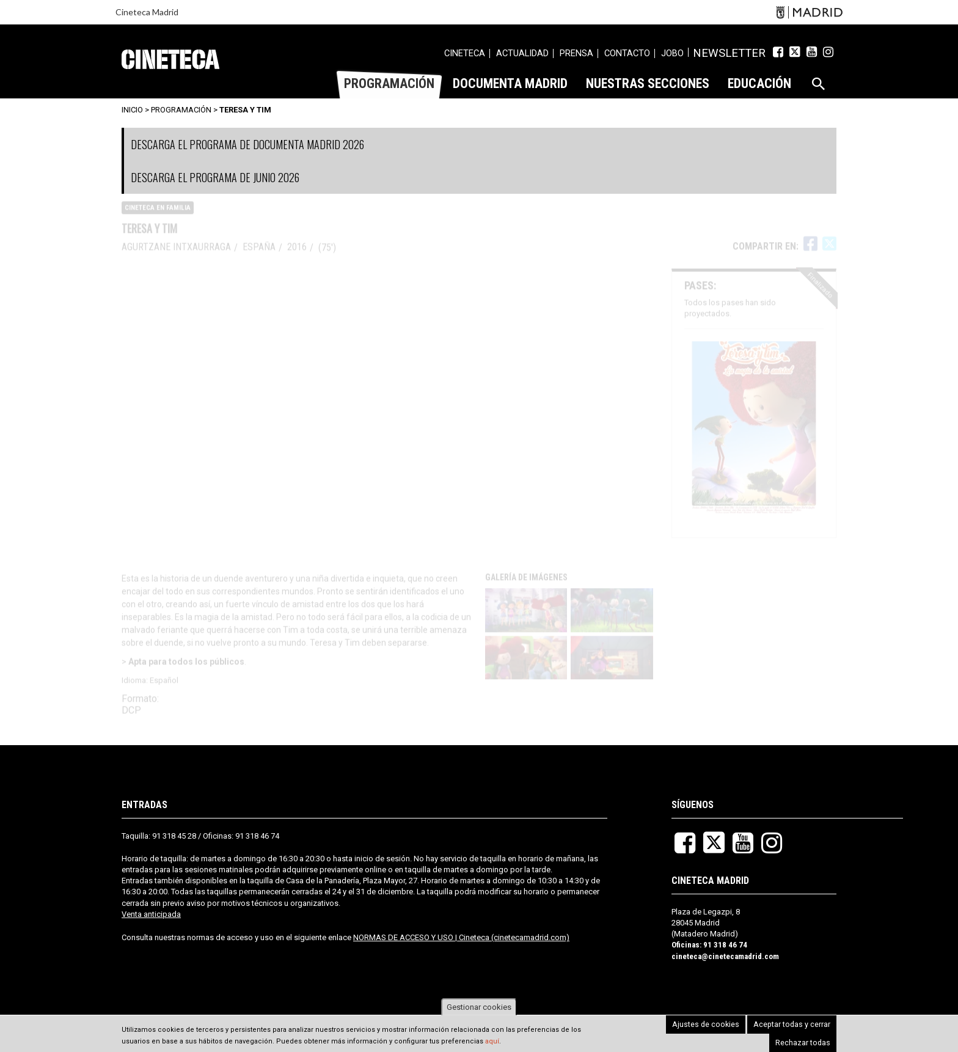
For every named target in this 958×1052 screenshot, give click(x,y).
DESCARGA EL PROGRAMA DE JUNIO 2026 (215, 177)
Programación (181, 109)
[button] (527, 620)
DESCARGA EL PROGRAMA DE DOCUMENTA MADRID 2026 (247, 144)
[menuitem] (482, 55)
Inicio (132, 109)
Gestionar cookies (479, 1007)
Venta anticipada (151, 914)
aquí (492, 1041)
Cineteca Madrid (146, 12)
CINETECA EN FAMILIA (158, 218)
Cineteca (170, 59)
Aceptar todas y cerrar (730, 1033)
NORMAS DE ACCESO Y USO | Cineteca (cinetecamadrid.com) (461, 937)
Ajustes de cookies (650, 1033)
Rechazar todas (805, 1033)
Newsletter (738, 53)
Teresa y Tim (245, 109)
